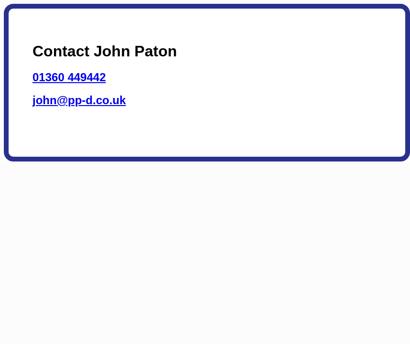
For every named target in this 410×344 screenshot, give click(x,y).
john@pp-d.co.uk (79, 100)
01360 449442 (69, 77)
